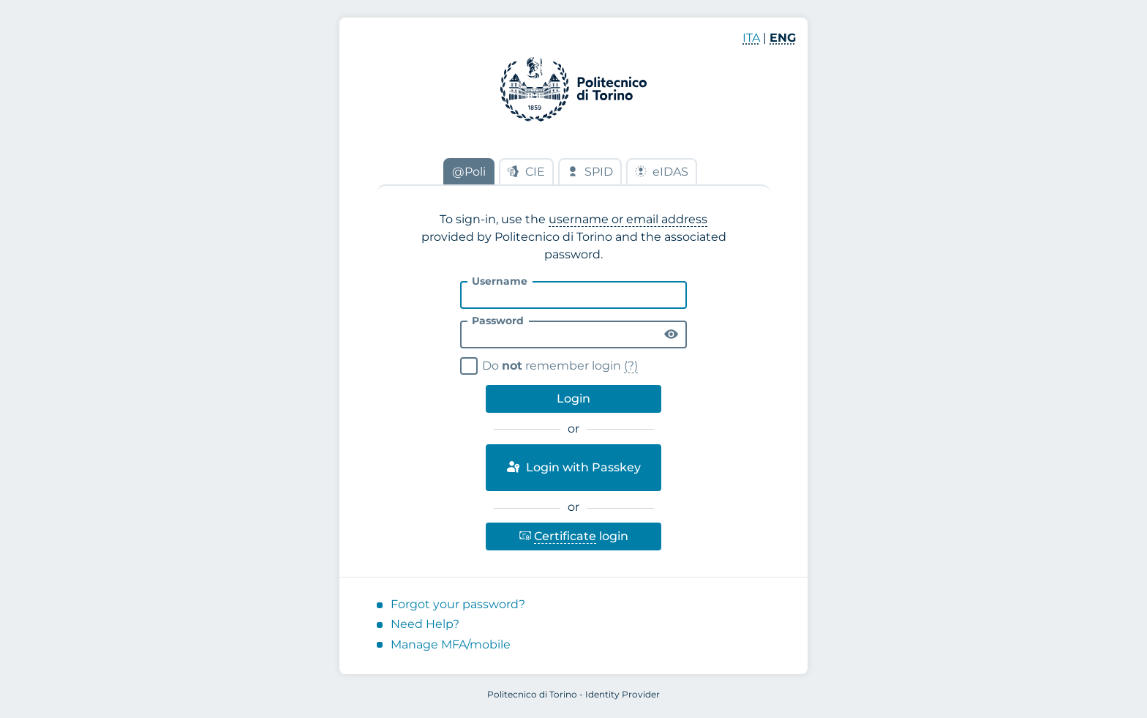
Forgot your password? (458, 604)
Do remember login (551, 364)
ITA (751, 38)
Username (499, 281)
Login (573, 398)
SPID (590, 172)
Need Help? (425, 624)
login (573, 533)
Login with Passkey (573, 467)
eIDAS (661, 172)
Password (498, 320)
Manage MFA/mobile (451, 644)
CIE (526, 172)
